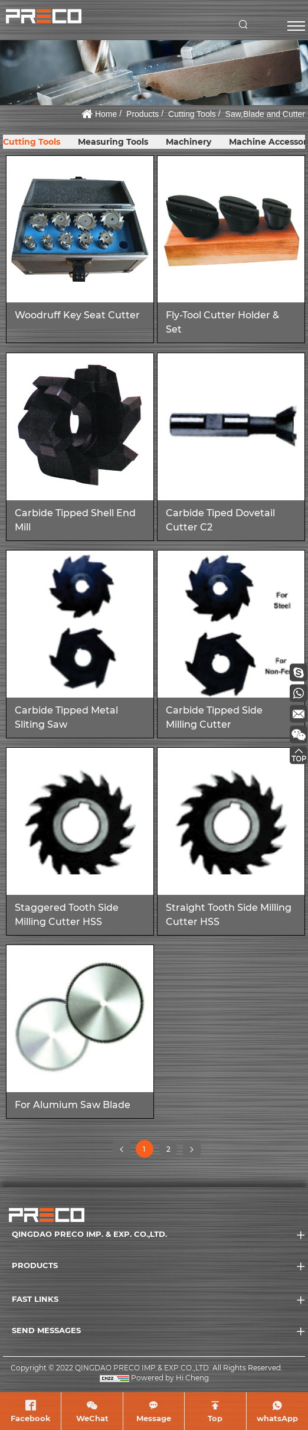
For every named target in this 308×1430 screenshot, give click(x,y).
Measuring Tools (113, 141)
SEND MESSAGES (46, 1330)
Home (106, 114)
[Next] (192, 1149)
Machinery (188, 141)
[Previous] (121, 1149)
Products (142, 114)
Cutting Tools (192, 114)
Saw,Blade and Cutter (265, 114)
